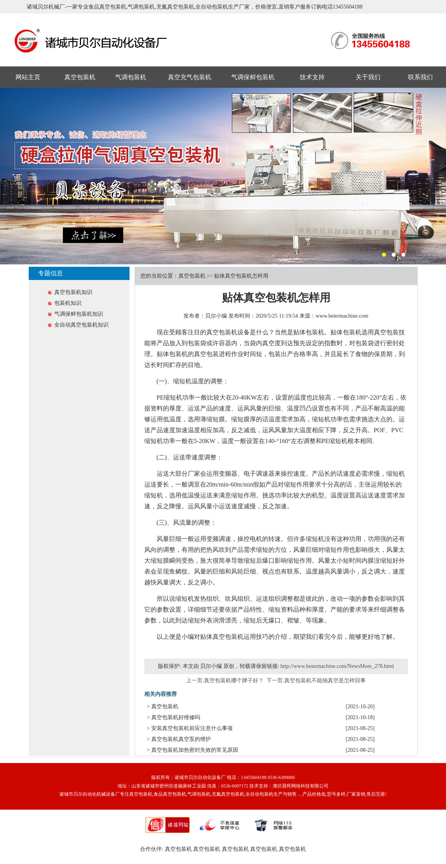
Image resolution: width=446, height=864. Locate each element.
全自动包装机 (259, 794)
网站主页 (28, 77)
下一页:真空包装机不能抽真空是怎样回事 (316, 680)
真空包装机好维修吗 (175, 717)
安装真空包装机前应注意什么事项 (192, 728)
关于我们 (368, 77)
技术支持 (312, 77)
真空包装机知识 (73, 292)
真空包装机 (79, 77)
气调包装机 (130, 77)
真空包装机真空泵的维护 (181, 739)
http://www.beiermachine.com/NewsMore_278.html (337, 666)
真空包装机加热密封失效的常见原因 (194, 750)
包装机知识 (67, 303)
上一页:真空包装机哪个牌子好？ (225, 680)
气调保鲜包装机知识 (78, 314)
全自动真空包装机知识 (81, 325)
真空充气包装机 (189, 77)
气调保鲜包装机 (253, 77)
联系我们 (420, 77)
